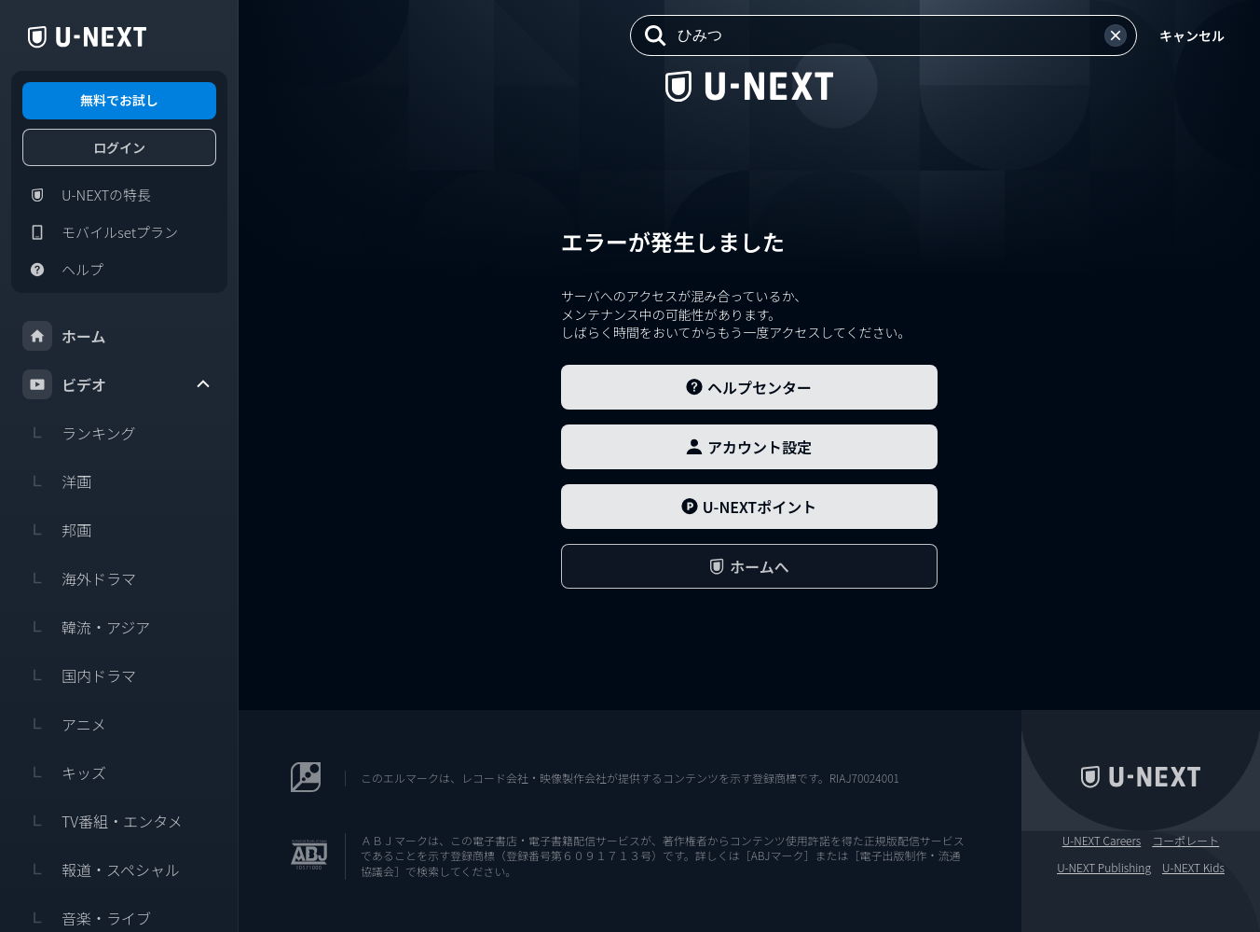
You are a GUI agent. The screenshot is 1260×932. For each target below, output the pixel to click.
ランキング (79, 433)
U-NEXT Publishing (1104, 867)
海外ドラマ (79, 578)
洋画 (56, 481)
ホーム (64, 336)
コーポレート (1185, 840)
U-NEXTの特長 (86, 195)
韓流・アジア (86, 627)
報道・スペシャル (101, 869)
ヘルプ (62, 270)
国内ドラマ (79, 675)
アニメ (64, 724)
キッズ (64, 772)
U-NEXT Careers (1102, 840)
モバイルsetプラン (100, 232)
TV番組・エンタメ (102, 821)
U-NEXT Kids (1193, 867)
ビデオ (117, 384)
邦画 (56, 530)
